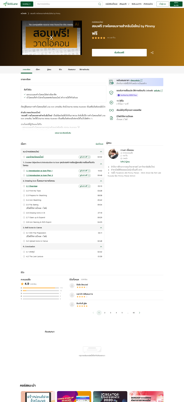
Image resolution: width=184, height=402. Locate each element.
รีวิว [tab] (60, 69)
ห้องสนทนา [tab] (72, 69)
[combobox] (68, 4)
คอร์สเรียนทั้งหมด (112, 4)
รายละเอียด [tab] (26, 69)
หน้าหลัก (24, 13)
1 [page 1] (99, 312)
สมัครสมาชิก (176, 4)
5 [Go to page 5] (122, 312)
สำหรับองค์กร (148, 4)
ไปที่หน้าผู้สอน (125, 161)
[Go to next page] (139, 312)
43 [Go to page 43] (133, 312)
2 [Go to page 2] (104, 312)
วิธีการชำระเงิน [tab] (84, 69)
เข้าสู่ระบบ (163, 4)
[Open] (100, 4)
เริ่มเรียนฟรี (119, 52)
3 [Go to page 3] (110, 312)
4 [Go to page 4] (116, 312)
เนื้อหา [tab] (38, 69)
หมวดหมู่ (27, 4)
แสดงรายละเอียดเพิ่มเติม (63, 133)
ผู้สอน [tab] (49, 69)
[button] (62, 152)
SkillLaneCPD (137, 4)
